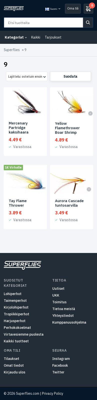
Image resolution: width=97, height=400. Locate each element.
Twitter (58, 372)
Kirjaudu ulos (14, 372)
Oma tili (72, 8)
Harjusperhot (15, 321)
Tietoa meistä (63, 309)
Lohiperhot (13, 294)
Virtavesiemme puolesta (24, 334)
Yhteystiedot (63, 315)
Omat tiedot (14, 365)
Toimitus (59, 302)
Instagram (61, 358)
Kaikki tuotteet (16, 341)
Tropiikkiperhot (16, 314)
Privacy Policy (52, 393)
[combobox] (27, 76)
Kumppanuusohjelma (69, 322)
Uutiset (58, 288)
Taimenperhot (15, 300)
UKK (55, 295)
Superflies (12, 50)
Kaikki (35, 37)
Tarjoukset (53, 37)
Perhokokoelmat (17, 327)
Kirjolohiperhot (16, 307)
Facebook (60, 365)
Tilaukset (11, 358)
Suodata (71, 76)
